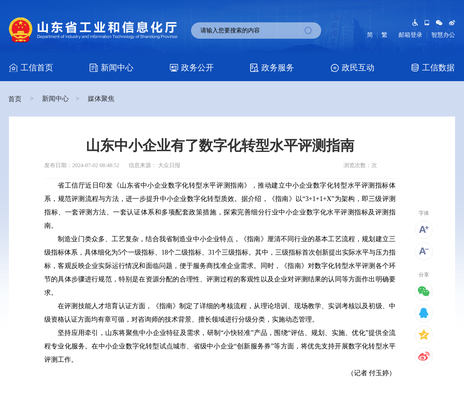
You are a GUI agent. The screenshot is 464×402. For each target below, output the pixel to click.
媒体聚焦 (101, 98)
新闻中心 (55, 98)
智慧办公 (443, 35)
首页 (15, 99)
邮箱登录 (410, 35)
